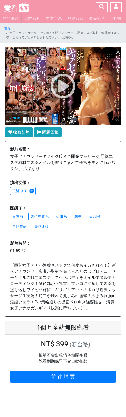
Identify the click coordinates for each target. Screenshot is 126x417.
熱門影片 (11, 18)
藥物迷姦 (41, 226)
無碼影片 (75, 18)
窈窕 (78, 216)
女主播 (17, 216)
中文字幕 (54, 18)
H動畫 (116, 18)
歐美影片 (97, 18)
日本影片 (32, 18)
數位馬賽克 (40, 216)
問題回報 (47, 132)
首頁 (7, 28)
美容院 (94, 216)
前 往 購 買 (63, 377)
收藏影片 (18, 132)
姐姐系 (61, 216)
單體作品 (19, 226)
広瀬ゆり (23, 191)
